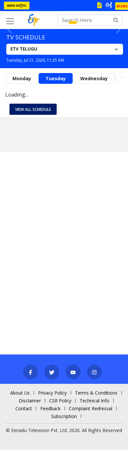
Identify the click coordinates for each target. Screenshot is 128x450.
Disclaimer (30, 401)
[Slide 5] (94, 22)
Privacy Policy (52, 393)
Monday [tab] (21, 78)
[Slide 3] (84, 22)
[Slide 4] (89, 22)
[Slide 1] (73, 22)
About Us (20, 393)
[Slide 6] (98, 22)
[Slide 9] (112, 22)
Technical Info (94, 401)
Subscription (64, 416)
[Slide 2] (80, 22)
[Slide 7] (103, 22)
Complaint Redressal (90, 408)
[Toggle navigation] (10, 21)
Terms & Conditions (96, 393)
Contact (23, 408)
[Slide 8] (107, 22)
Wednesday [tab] (94, 78)
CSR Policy (60, 401)
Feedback (50, 408)
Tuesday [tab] (56, 78)
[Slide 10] (117, 22)
